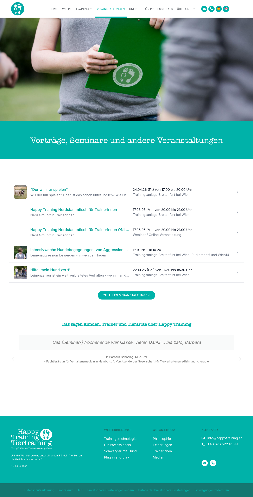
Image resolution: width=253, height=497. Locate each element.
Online (134, 9)
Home (54, 9)
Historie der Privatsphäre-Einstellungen (164, 490)
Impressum (65, 490)
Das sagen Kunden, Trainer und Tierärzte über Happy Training (126, 324)
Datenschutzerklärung (39, 490)
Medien (158, 457)
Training (84, 8)
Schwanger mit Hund (120, 451)
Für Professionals (158, 9)
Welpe (66, 9)
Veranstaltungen (111, 9)
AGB (80, 490)
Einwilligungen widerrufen (212, 490)
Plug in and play (116, 457)
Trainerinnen (162, 451)
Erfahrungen (162, 445)
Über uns (186, 8)
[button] (13, 359)
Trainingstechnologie (120, 439)
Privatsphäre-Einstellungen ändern (110, 490)
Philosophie (162, 439)
